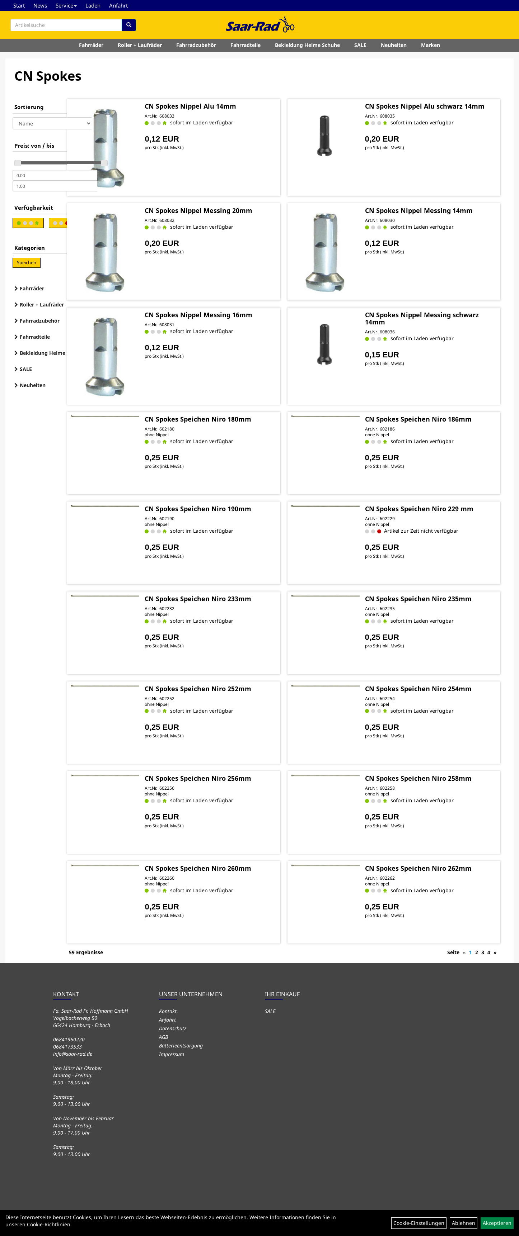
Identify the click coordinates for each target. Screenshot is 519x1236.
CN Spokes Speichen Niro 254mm (436, 687)
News (40, 5)
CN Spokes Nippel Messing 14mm (437, 209)
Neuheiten (394, 47)
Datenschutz (172, 1026)
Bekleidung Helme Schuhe (307, 47)
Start (19, 5)
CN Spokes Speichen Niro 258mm (436, 777)
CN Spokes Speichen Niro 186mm (436, 418)
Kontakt (168, 1009)
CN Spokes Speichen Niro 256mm (242, 777)
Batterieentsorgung (181, 1043)
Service (66, 5)
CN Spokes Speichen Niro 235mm (436, 598)
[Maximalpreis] (55, 186)
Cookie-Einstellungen (418, 1223)
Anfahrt (118, 5)
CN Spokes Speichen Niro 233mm (242, 598)
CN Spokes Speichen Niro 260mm (242, 867)
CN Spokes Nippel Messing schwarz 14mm (426, 317)
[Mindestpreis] (55, 175)
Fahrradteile (245, 47)
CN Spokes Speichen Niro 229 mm (437, 508)
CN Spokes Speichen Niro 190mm (242, 508)
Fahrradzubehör (196, 47)
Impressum (171, 1052)
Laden (92, 5)
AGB (163, 1035)
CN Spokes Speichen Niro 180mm (242, 418)
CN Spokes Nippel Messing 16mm (243, 313)
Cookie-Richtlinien (48, 1224)
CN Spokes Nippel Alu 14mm (235, 105)
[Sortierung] (52, 123)
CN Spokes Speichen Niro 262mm (436, 867)
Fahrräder (91, 47)
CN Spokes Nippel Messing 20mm (243, 209)
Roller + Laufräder (140, 47)
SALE (360, 47)
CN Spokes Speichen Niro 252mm (242, 687)
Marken (430, 47)
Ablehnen (463, 1223)
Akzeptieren (497, 1223)
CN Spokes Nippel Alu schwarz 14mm (432, 109)
